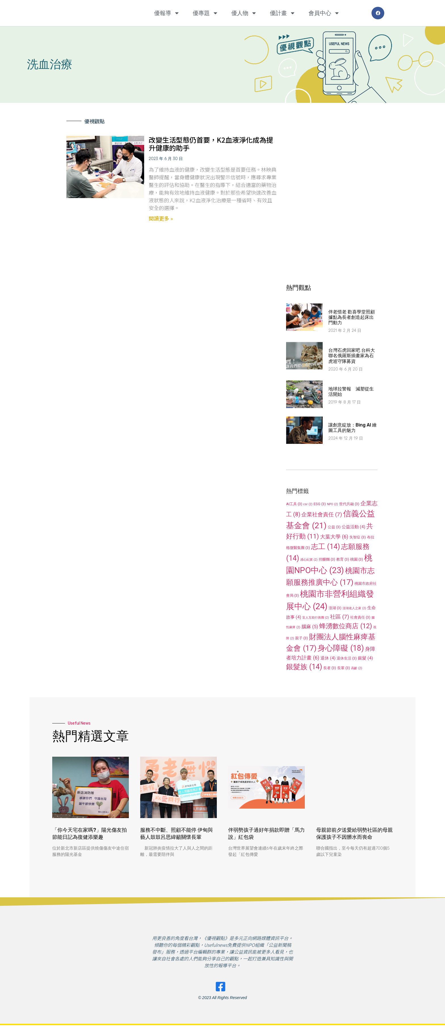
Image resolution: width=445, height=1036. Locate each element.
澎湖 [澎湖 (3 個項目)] (335, 608)
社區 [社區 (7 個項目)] (339, 616)
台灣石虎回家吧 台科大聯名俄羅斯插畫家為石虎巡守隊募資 (351, 356)
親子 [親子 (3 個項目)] (301, 638)
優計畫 (282, 13)
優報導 (167, 13)
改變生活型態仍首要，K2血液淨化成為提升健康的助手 (211, 144)
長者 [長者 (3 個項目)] (329, 668)
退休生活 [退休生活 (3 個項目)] (347, 658)
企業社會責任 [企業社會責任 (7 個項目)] (321, 514)
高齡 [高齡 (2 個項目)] (356, 668)
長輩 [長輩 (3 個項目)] (343, 668)
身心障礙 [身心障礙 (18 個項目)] (341, 648)
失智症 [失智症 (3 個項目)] (357, 537)
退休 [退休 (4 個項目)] (327, 658)
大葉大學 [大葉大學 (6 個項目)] (334, 537)
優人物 (244, 13)
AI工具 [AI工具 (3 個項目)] (294, 504)
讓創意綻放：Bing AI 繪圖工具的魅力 (352, 427)
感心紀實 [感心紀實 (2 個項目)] (309, 559)
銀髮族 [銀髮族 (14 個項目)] (304, 667)
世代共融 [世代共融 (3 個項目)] (349, 504)
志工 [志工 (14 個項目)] (325, 546)
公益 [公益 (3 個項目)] (334, 527)
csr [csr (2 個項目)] (307, 504)
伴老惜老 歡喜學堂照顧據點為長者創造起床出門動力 (351, 317)
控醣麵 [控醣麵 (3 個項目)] (327, 559)
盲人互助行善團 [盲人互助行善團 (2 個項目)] (315, 617)
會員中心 (324, 13)
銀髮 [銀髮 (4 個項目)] (365, 658)
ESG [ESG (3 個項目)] (320, 504)
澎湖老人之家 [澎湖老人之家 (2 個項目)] (354, 608)
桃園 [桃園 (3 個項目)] (356, 559)
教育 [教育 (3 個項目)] (342, 559)
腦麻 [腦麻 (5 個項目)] (309, 626)
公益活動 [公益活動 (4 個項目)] (353, 526)
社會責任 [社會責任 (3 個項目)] (360, 617)
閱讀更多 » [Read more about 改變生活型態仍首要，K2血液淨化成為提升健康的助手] (161, 218)
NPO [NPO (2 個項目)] (332, 504)
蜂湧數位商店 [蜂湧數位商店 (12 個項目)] (345, 626)
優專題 (205, 13)
